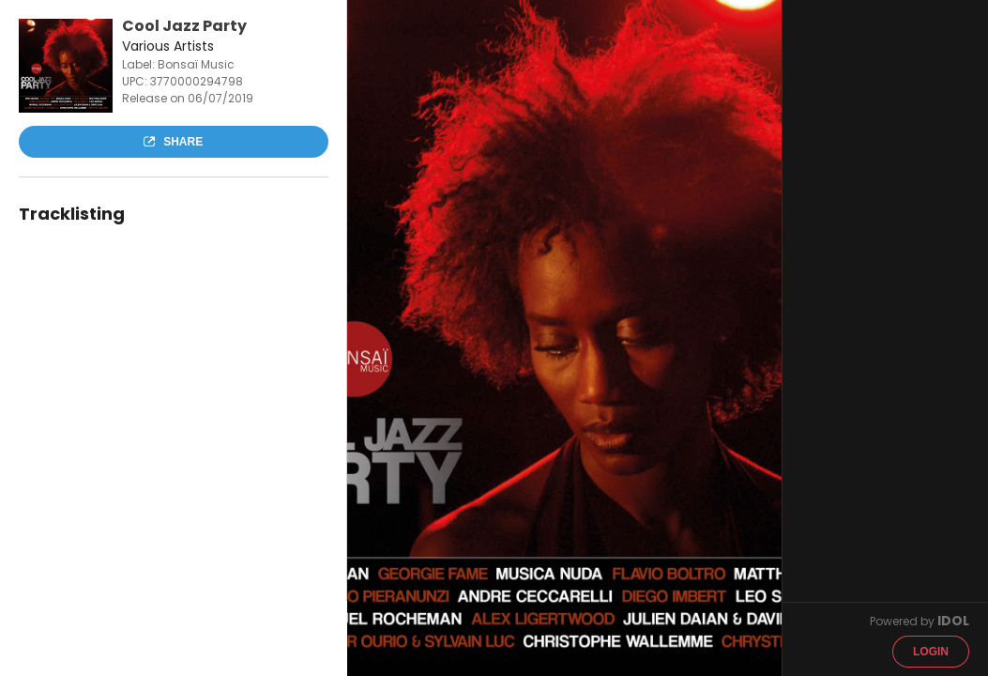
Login (931, 651)
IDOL (953, 620)
